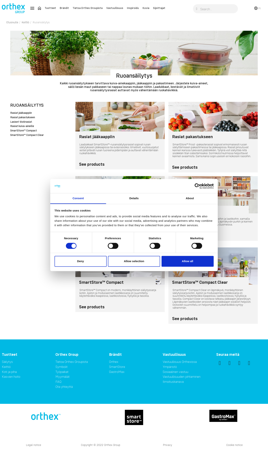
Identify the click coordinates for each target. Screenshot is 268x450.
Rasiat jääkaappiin (21, 113)
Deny (80, 261)
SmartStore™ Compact (23, 130)
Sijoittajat (159, 8)
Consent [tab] (78, 198)
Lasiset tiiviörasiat (21, 121)
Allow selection (134, 261)
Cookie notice (234, 445)
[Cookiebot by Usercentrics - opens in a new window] (197, 186)
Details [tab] (134, 198)
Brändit (64, 8)
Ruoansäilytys (27, 105)
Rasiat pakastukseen (22, 117)
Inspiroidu (133, 8)
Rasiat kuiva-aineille (22, 126)
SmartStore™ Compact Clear (27, 135)
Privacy (167, 445)
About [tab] (190, 198)
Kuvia (146, 8)
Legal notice (33, 445)
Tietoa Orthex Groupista (88, 8)
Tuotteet (50, 8)
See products (92, 164)
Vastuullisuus (114, 8)
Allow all (187, 261)
